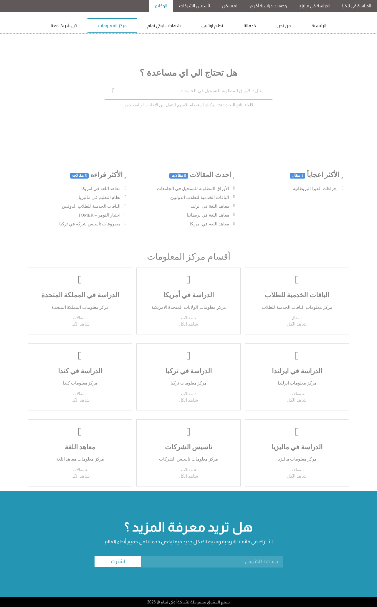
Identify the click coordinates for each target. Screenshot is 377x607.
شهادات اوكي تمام (164, 25)
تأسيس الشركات (194, 5)
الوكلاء (161, 5)
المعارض (230, 5)
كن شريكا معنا (64, 25)
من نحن (284, 25)
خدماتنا (250, 25)
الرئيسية (319, 25)
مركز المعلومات (112, 25)
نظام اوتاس (212, 25)
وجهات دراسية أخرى (268, 5)
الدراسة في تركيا (356, 5)
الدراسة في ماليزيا (314, 5)
